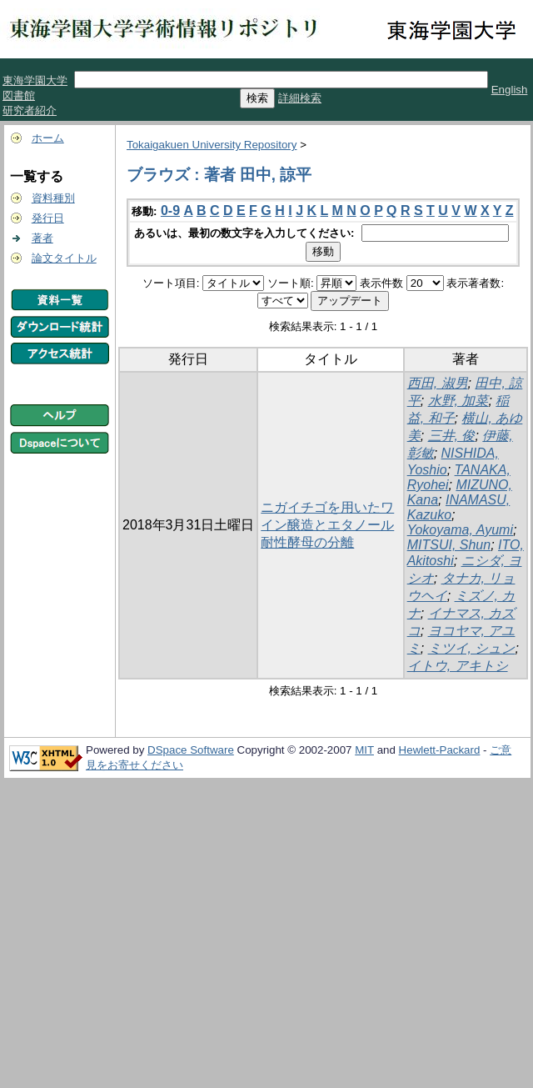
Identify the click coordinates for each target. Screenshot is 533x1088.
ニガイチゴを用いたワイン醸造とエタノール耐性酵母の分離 (327, 524)
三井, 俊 (452, 436)
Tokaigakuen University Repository (211, 144)
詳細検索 (299, 98)
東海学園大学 (34, 80)
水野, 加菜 (458, 401)
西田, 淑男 (437, 383)
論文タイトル (64, 258)
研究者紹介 (29, 110)
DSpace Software (190, 750)
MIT (364, 750)
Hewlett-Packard (440, 750)
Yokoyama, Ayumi (460, 530)
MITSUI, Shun (449, 545)
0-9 (170, 210)
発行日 (48, 218)
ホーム (48, 138)
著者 (42, 238)
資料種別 (53, 198)
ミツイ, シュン (472, 648)
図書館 (18, 95)
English (509, 89)
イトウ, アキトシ (457, 666)
